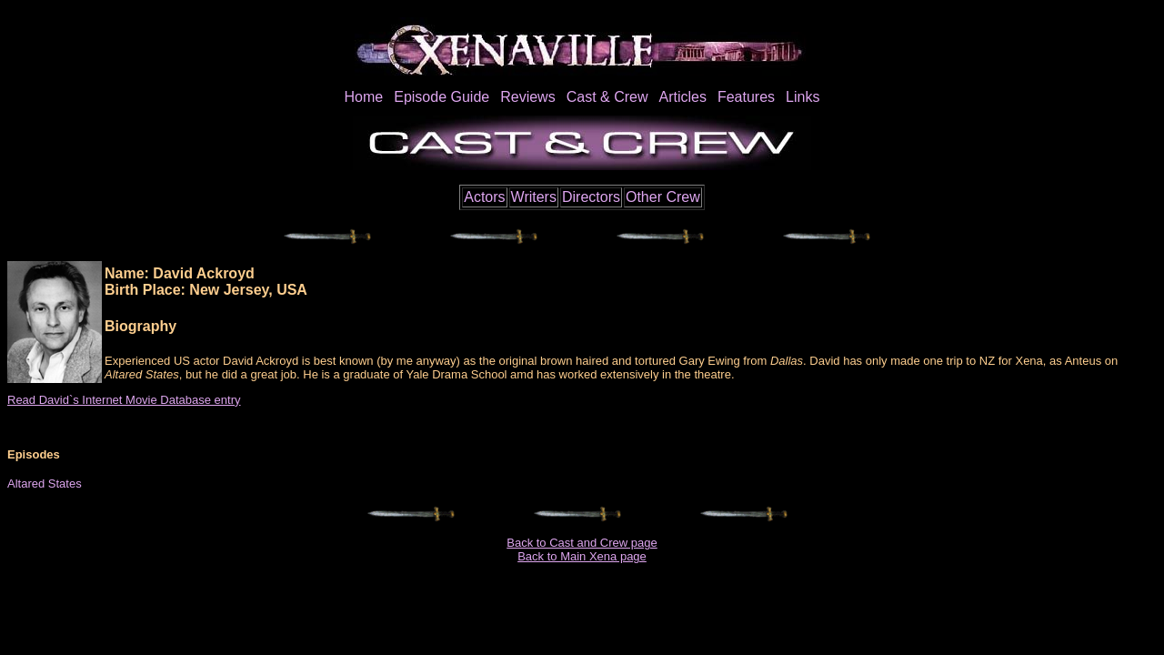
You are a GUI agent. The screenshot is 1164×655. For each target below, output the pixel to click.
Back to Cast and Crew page (582, 542)
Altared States (44, 483)
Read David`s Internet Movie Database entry (124, 400)
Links (802, 97)
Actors (484, 197)
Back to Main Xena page (582, 556)
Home (364, 97)
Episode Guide (441, 97)
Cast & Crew (607, 97)
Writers (534, 197)
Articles (682, 97)
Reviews (527, 97)
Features (746, 97)
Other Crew (663, 197)
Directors (591, 197)
